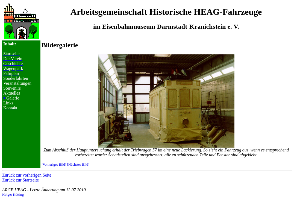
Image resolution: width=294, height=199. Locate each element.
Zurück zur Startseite (20, 180)
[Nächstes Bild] (78, 164)
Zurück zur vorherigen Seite (26, 175)
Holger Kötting (13, 194)
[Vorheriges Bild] (54, 164)
